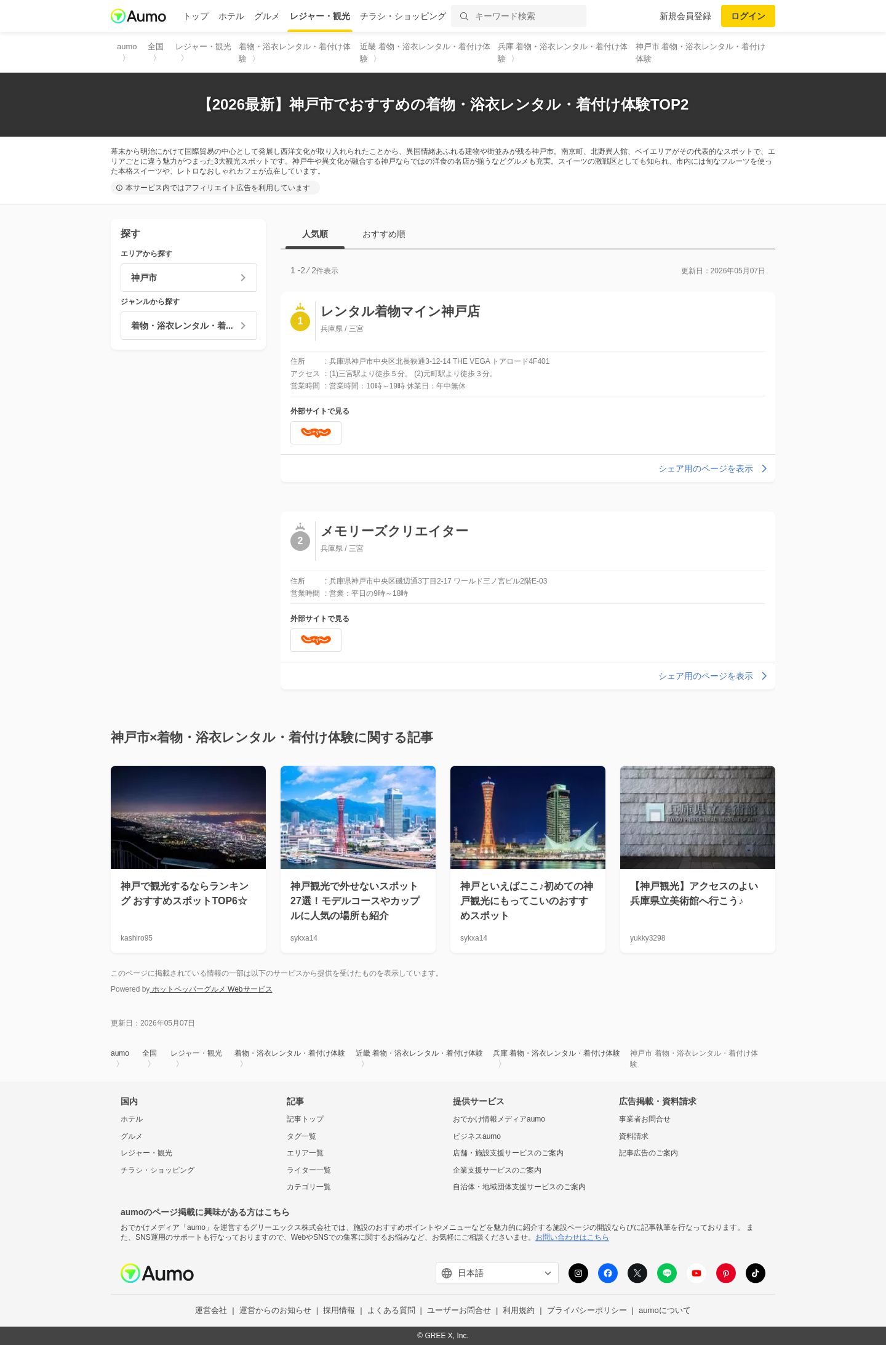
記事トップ (305, 1119)
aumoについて (665, 1310)
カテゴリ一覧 (309, 1187)
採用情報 (339, 1310)
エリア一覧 (305, 1153)
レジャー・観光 (320, 16)
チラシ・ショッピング (403, 16)
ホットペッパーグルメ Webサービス (211, 989)
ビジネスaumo (477, 1136)
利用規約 (519, 1310)
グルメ (267, 16)
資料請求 (634, 1136)
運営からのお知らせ (275, 1310)
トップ (196, 16)
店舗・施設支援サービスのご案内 (508, 1153)
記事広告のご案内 (648, 1153)
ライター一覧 (309, 1170)
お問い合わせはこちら (572, 1237)
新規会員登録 (685, 16)
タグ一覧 (301, 1136)
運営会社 (211, 1310)
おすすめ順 (383, 234)
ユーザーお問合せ (459, 1310)
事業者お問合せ (645, 1119)
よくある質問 (391, 1310)
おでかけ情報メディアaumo (499, 1119)
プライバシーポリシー (587, 1310)
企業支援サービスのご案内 (497, 1170)
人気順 (315, 234)
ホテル (231, 16)
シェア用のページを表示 (714, 468)
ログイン (748, 16)
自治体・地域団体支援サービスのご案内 (519, 1187)
